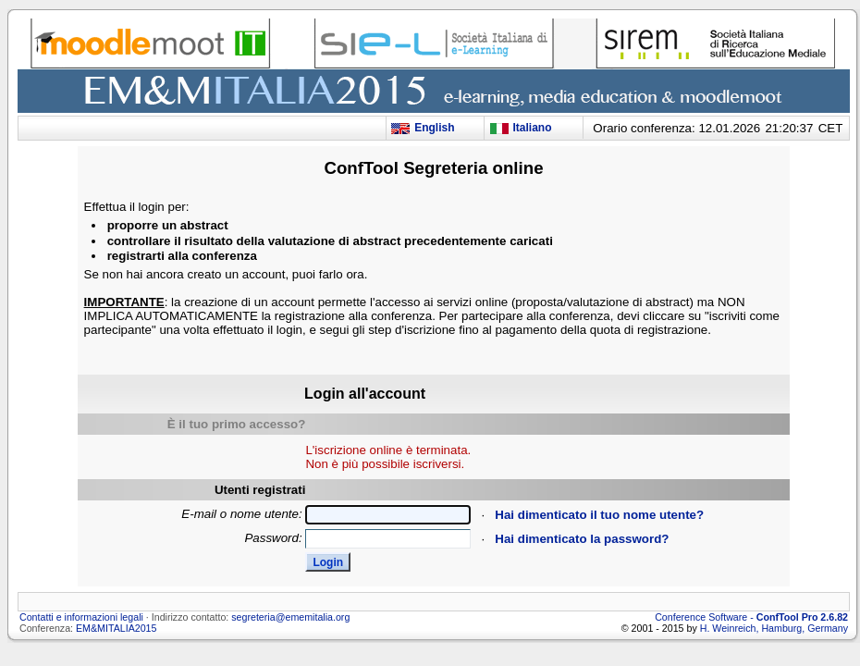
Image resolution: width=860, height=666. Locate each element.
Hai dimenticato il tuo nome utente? (599, 515)
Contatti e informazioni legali (81, 617)
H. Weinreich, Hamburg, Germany (772, 628)
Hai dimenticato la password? (582, 539)
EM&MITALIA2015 (116, 628)
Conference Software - (751, 617)
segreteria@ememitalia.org (290, 617)
